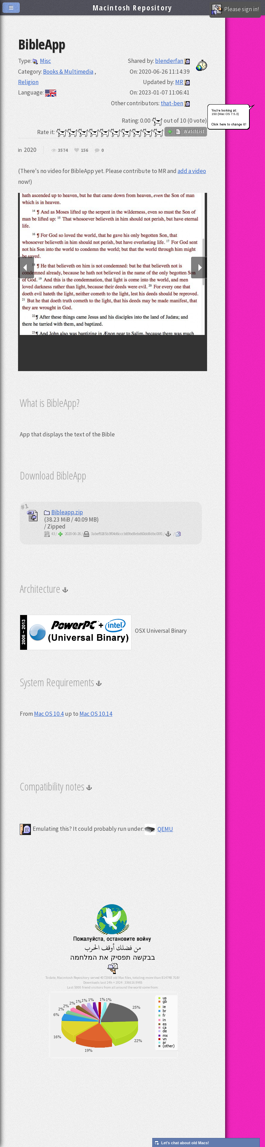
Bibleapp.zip (63, 512)
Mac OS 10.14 (95, 714)
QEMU (159, 829)
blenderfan (169, 61)
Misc (42, 61)
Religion (28, 82)
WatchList (185, 131)
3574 (63, 150)
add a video (192, 171)
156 (84, 150)
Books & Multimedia (68, 71)
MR (179, 82)
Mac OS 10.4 (49, 714)
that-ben (172, 103)
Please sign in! (235, 9)
